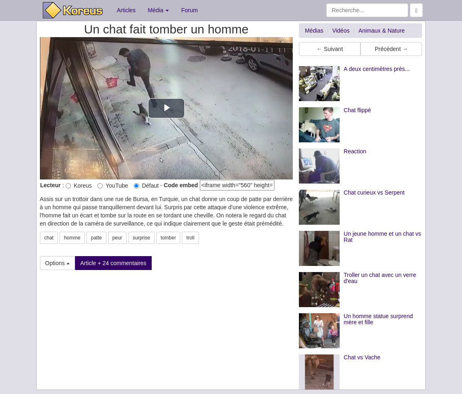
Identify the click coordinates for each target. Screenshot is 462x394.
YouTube (112, 185)
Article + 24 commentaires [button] (113, 263)
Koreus (79, 185)
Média (158, 10)
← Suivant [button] (329, 49)
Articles (126, 10)
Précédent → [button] (391, 49)
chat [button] (49, 238)
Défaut (146, 185)
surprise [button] (141, 238)
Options (57, 263)
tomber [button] (168, 238)
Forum (189, 10)
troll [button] (190, 238)
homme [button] (72, 238)
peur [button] (117, 238)
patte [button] (96, 238)
